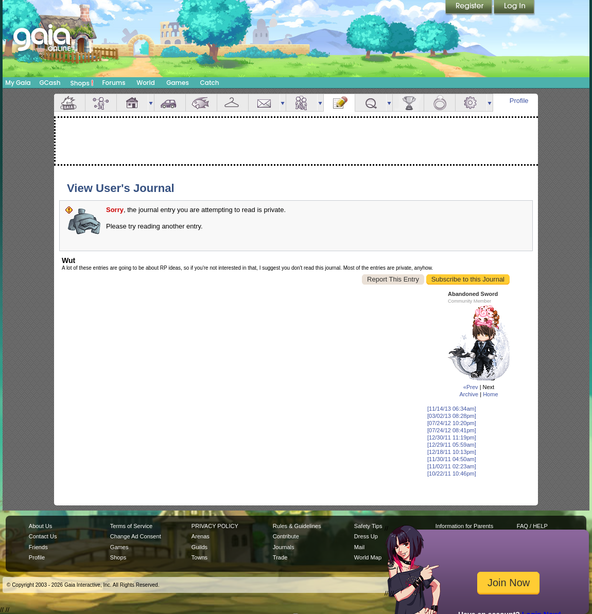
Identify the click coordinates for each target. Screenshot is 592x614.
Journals (283, 547)
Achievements (408, 102)
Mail (264, 102)
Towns (199, 557)
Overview (69, 102)
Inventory (232, 102)
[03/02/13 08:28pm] (451, 416)
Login (514, 7)
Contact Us (43, 536)
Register (469, 7)
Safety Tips (368, 526)
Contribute (286, 536)
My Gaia (17, 82)
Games (177, 82)
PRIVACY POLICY (214, 526)
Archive (468, 394)
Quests (370, 102)
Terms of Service (131, 526)
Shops (82, 83)
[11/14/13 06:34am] (451, 409)
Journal (339, 102)
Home (490, 394)
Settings (471, 102)
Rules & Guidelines (297, 526)
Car (169, 102)
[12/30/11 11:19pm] (451, 437)
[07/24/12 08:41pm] (451, 430)
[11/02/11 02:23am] (451, 466)
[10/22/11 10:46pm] (451, 473)
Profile (519, 100)
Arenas (200, 536)
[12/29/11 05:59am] (451, 445)
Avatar (100, 102)
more (151, 102)
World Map (367, 557)
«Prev (470, 387)
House (132, 102)
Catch (209, 82)
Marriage (439, 102)
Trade (280, 557)
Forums (113, 82)
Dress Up (366, 536)
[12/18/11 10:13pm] (451, 452)
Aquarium (201, 102)
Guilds (199, 547)
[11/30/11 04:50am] (451, 459)
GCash (50, 82)
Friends (301, 102)
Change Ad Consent (135, 536)
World (145, 82)
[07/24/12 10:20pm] (451, 423)
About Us (40, 526)
